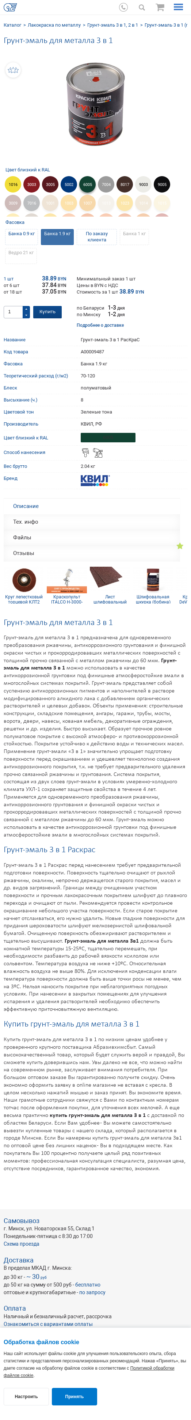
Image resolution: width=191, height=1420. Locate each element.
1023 (125, 203)
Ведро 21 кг (21, 252)
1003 (69, 203)
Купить (47, 312)
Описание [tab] (26, 506)
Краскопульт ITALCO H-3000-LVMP (67, 599)
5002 (69, 184)
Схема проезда (21, 1244)
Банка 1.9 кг (57, 233)
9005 (162, 184)
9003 (143, 184)
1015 (162, 203)
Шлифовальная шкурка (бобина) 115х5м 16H (153, 599)
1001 (50, 203)
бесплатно (87, 1285)
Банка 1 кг (134, 233)
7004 (106, 184)
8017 (125, 184)
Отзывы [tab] (23, 553)
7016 (31, 203)
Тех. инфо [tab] (25, 522)
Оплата (15, 1308)
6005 (87, 184)
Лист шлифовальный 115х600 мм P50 (110, 599)
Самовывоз (21, 1221)
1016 (13, 184)
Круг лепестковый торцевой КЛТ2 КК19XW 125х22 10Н (24, 599)
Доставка (19, 1260)
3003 (31, 184)
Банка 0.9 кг (21, 233)
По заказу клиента (97, 237)
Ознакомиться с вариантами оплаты (48, 1324)
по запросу (92, 1292)
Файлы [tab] (22, 537)
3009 (13, 203)
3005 (50, 184)
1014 (143, 203)
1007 (87, 203)
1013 (106, 203)
